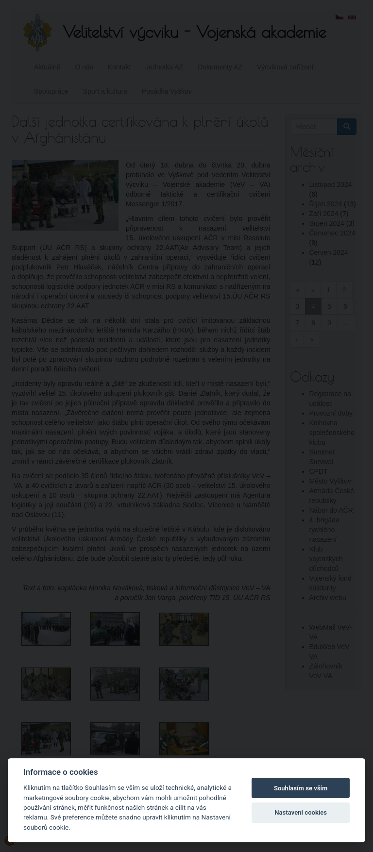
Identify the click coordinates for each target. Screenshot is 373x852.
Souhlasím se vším (301, 788)
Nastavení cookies (300, 812)
